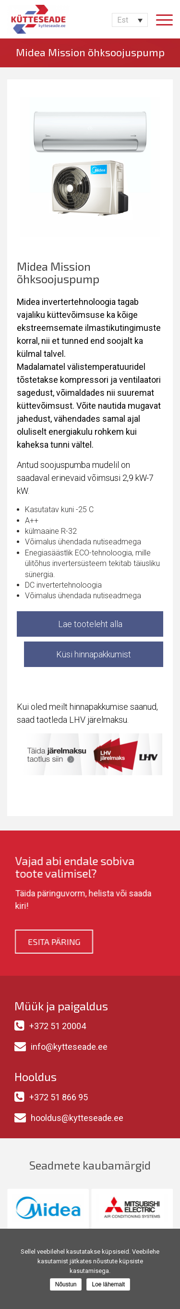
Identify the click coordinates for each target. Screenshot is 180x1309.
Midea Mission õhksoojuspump (90, 52)
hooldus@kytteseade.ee (77, 1118)
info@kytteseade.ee (69, 1047)
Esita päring (52, 941)
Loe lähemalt (108, 1284)
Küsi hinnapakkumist (93, 654)
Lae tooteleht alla (90, 624)
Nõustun (66, 1284)
